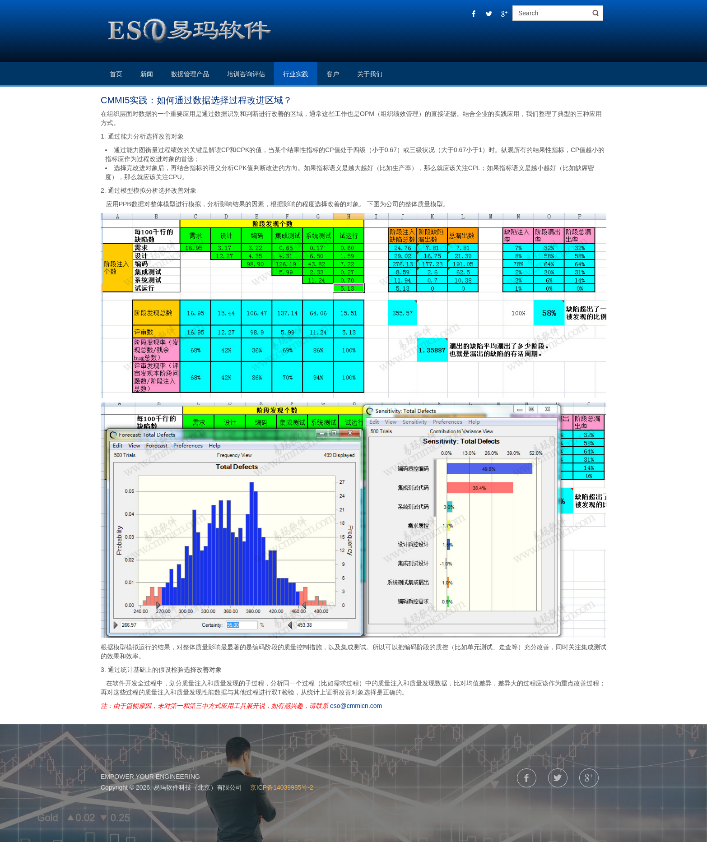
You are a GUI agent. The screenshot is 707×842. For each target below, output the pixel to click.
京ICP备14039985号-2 (280, 787)
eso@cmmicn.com (356, 705)
